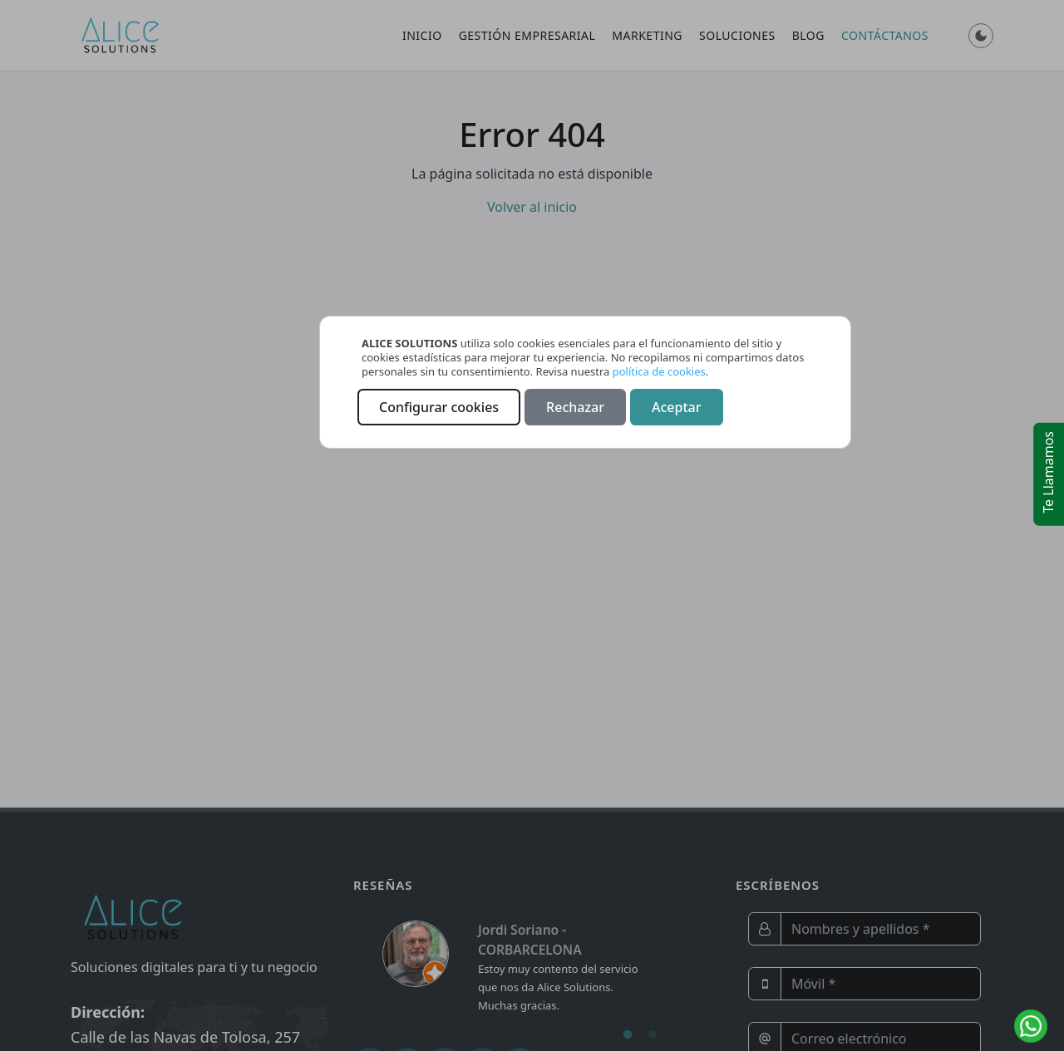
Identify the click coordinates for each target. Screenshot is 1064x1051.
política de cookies (659, 371)
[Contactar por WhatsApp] (1030, 1026)
